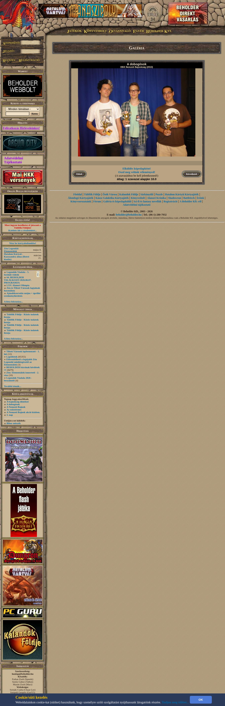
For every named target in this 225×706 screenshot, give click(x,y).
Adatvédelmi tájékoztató (137, 204)
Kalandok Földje (128, 194)
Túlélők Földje (92, 194)
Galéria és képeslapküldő (117, 201)
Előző (79, 174)
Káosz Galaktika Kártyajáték (112, 197)
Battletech (189, 197)
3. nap (10, 415)
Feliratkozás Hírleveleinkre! (21, 128)
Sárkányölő (146, 194)
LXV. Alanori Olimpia (18, 285)
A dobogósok (13, 404)
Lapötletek (12, 356)
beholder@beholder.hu (129, 214)
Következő (191, 174)
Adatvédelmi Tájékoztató (13, 160)
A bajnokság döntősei (18, 401)
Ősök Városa (110, 194)
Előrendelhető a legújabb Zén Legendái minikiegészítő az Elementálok (20, 362)
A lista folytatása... (13, 301)
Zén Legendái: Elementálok (11, 249)
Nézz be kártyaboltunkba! (22, 243)
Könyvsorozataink (81, 201)
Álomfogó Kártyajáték (80, 197)
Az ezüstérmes (14, 409)
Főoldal (77, 194)
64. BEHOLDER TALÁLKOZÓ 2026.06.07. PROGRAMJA (17, 280)
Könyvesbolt (138, 197)
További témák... (12, 386)
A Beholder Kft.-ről (190, 201)
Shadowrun (174, 197)
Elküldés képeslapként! (137, 168)
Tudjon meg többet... (175, 702)
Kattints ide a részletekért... (22, 230)
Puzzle (159, 194)
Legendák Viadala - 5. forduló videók (16, 273)
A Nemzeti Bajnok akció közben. (23, 412)
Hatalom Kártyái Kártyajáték (182, 194)
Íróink (200, 197)
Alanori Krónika (156, 197)
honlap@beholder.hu (22, 673)
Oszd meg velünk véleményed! (136, 172)
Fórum (97, 201)
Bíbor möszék (14, 423)
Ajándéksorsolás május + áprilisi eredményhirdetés (22, 294)
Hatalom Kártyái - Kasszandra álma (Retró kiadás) (16, 257)
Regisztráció (170, 201)
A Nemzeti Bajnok (16, 407)
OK (201, 699)
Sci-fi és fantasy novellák (147, 201)
